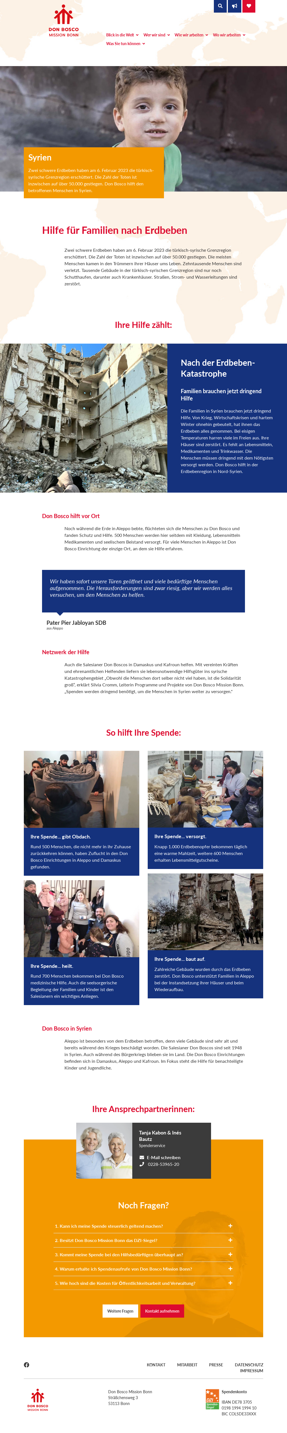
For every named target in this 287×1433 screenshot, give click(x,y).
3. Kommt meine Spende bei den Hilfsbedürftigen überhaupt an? (143, 1254)
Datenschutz (249, 1364)
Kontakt (156, 1364)
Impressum (251, 1370)
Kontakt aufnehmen (162, 1311)
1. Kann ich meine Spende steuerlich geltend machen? (143, 1226)
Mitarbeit (187, 1364)
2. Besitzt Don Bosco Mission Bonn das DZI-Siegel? (143, 1240)
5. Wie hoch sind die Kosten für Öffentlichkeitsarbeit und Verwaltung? (143, 1283)
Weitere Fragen (120, 1311)
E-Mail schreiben (163, 1157)
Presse (216, 1364)
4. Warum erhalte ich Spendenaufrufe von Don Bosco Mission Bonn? (143, 1268)
